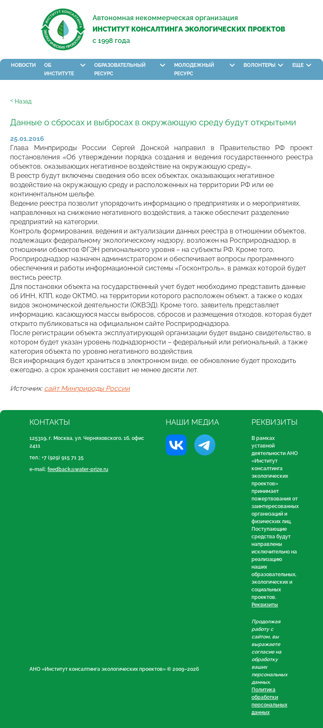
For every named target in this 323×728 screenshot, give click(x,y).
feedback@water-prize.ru (78, 469)
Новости (23, 65)
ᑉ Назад (21, 101)
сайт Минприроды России (87, 388)
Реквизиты (265, 605)
